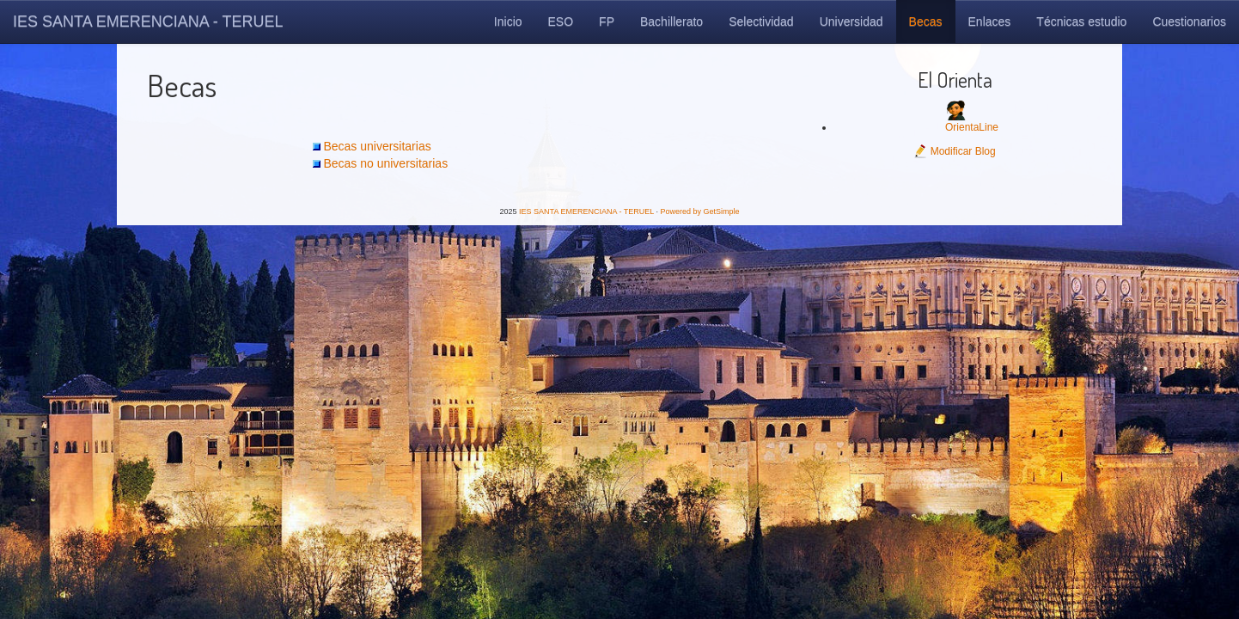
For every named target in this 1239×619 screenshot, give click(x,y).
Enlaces (989, 21)
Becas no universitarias (385, 163)
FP (606, 21)
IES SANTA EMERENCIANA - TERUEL (148, 21)
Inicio (508, 21)
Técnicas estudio (1081, 21)
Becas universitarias (376, 146)
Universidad (851, 21)
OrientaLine (971, 127)
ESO (561, 21)
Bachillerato (671, 21)
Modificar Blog (954, 151)
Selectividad (761, 21)
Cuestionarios (1189, 21)
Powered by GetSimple (699, 211)
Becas (926, 21)
